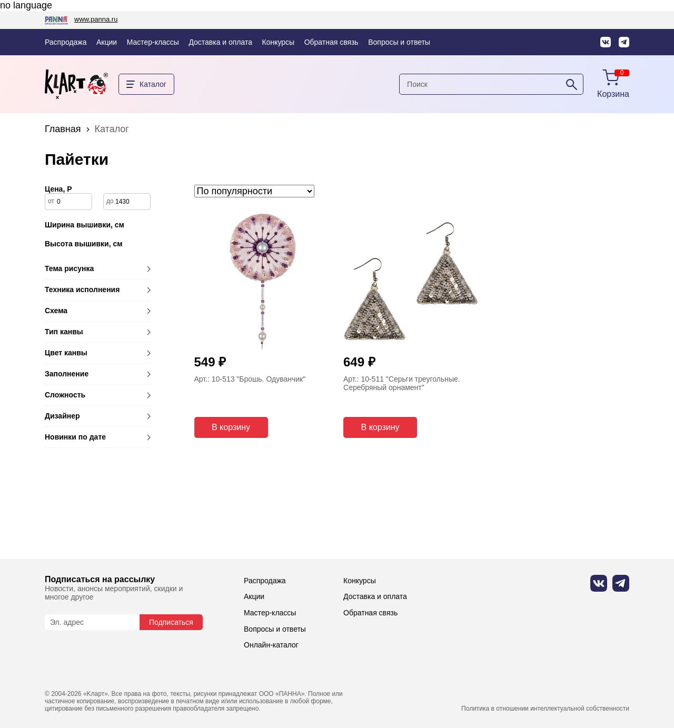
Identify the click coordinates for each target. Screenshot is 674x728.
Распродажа (65, 42)
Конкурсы (278, 42)
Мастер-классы (153, 42)
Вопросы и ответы (399, 42)
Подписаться (171, 622)
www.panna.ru (95, 19)
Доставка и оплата (220, 42)
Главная (63, 129)
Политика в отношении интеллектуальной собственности (545, 708)
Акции (106, 42)
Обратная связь (331, 42)
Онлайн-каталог (271, 645)
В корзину (231, 427)
